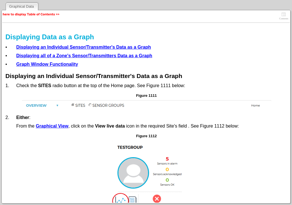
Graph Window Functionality (47, 64)
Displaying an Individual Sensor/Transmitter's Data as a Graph (83, 47)
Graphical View (52, 126)
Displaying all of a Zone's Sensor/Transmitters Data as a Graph (84, 55)
